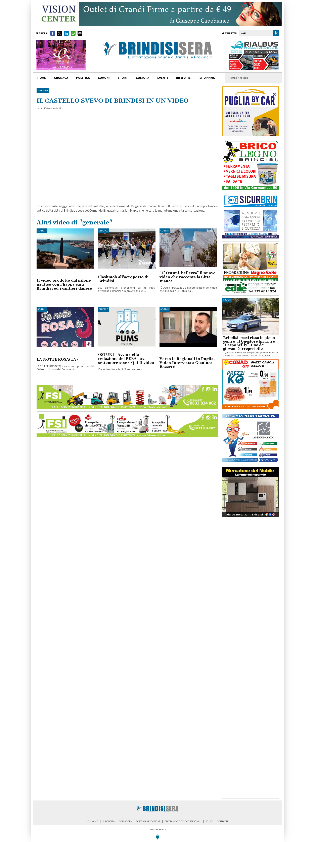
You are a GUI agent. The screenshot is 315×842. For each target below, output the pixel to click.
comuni (104, 78)
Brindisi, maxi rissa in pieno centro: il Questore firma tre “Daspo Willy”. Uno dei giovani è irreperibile (249, 343)
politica (83, 78)
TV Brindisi (43, 90)
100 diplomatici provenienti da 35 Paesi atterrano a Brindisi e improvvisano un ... (126, 289)
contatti (222, 821)
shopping (207, 78)
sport (123, 78)
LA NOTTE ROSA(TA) (57, 359)
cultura (142, 78)
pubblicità (108, 821)
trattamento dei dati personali (183, 821)
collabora (125, 821)
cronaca (61, 78)
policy (209, 821)
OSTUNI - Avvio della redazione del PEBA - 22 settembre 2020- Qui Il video (126, 358)
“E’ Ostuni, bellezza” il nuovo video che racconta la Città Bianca (188, 277)
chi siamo (92, 821)
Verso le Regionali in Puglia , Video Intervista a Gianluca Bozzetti (187, 363)
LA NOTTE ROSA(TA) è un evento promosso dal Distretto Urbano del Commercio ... (65, 367)
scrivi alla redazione (148, 821)
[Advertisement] (250, 581)
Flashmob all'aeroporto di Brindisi (123, 279)
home (41, 78)
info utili (183, 78)
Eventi (162, 78)
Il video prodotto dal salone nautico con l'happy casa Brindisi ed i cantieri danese (64, 284)
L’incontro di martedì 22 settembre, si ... (122, 369)
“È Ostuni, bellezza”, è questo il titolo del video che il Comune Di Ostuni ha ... (188, 289)
